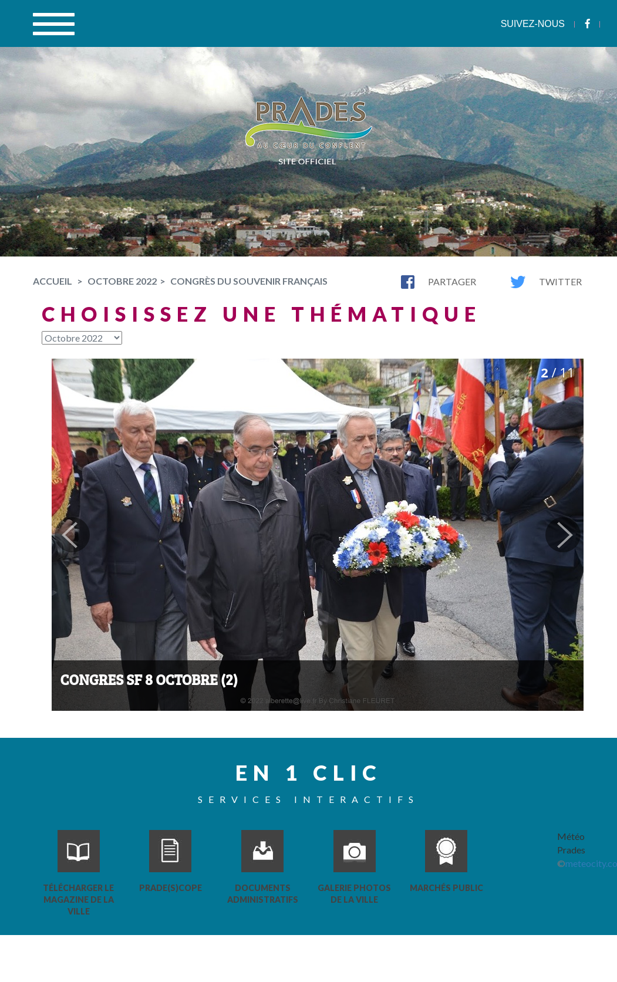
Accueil (52, 280)
